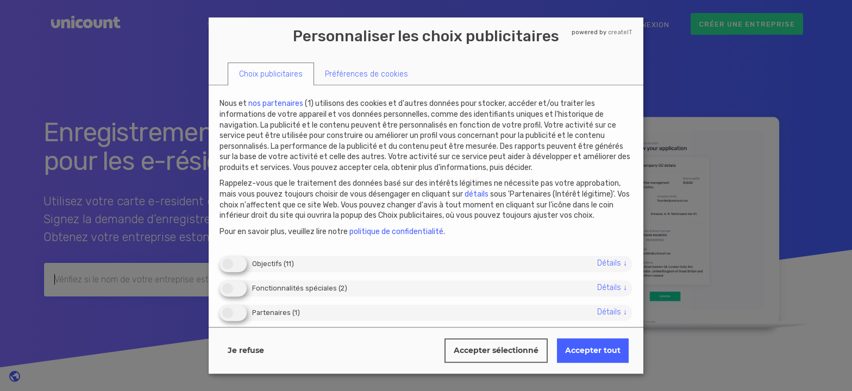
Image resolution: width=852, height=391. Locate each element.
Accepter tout (593, 350)
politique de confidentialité (396, 231)
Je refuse (246, 350)
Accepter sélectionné (496, 350)
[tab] (271, 74)
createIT (620, 32)
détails (612, 263)
